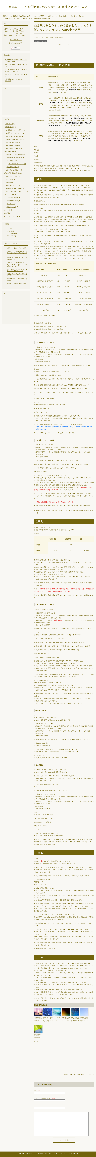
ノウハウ (7, 210)
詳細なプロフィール (16, 40)
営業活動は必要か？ (13, 167)
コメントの (12, 234)
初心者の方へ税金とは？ (40, 41)
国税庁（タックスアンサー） (47, 316)
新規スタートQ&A (12, 176)
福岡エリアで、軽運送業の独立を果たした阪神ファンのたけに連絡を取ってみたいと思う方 (17, 264)
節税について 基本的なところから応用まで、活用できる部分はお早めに (47, 1020)
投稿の (10, 231)
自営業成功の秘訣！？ (13, 170)
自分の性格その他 (12, 198)
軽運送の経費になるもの (14, 158)
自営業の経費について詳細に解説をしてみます (38, 1019)
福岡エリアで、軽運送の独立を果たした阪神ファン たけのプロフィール (17, 253)
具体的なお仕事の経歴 (15, 43)
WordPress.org (11, 236)
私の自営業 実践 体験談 (12, 173)
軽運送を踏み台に (12, 201)
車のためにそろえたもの (14, 189)
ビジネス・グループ (11, 216)
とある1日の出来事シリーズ (15, 149)
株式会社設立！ (11, 179)
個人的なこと (9, 195)
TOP (23, 16)
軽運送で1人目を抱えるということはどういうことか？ (57, 1020)
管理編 (7, 213)
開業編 (9, 182)
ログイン (9, 229)
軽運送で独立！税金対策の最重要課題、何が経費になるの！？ (75, 1020)
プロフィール (11, 204)
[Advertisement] (64, 50)
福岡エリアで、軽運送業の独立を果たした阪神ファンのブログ (48, 7)
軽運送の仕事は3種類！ (14, 136)
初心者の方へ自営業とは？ (15, 155)
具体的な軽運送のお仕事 (14, 139)
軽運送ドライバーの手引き (15, 130)
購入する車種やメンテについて (16, 192)
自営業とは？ (9, 152)
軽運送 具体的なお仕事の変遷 (16, 248)
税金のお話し (11, 161)
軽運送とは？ (9, 127)
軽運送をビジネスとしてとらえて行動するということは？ (84, 1020)
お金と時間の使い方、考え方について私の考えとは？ (38, 1036)
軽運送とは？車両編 (13, 145)
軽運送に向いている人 (13, 142)
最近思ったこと (11, 207)
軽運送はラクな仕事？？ (14, 133)
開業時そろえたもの (13, 185)
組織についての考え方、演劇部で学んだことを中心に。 (66, 1020)
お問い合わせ (9, 124)
